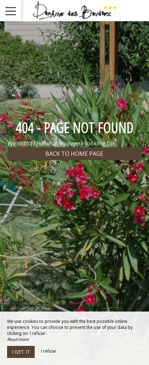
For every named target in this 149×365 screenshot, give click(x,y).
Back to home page (74, 154)
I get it (21, 351)
